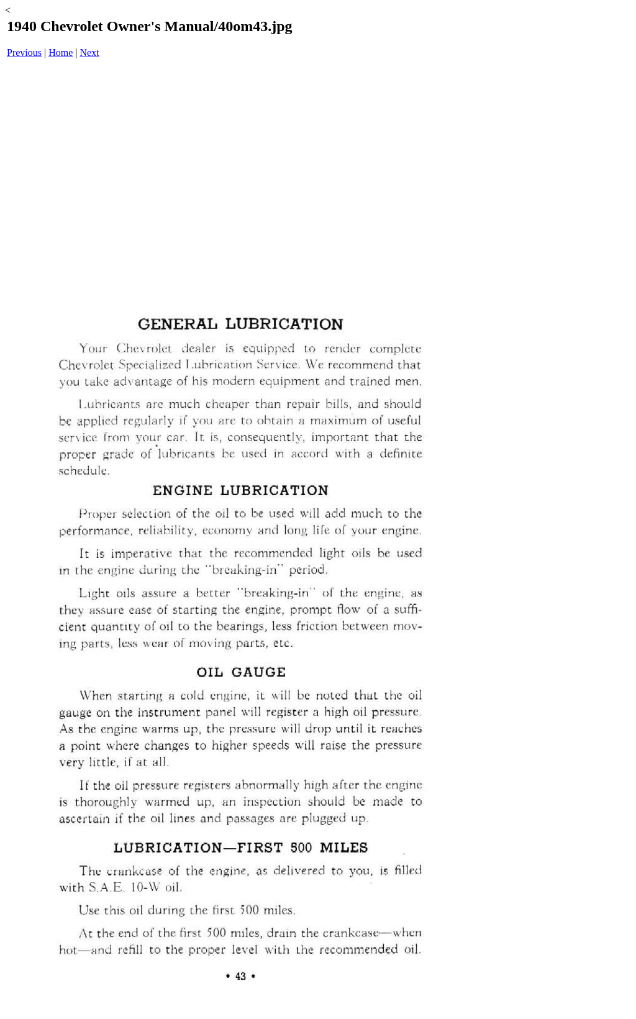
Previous (24, 52)
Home (60, 52)
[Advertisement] (240, 165)
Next (89, 52)
